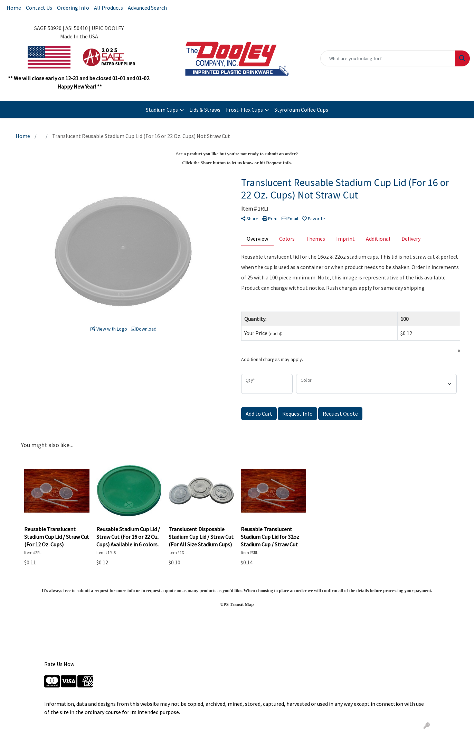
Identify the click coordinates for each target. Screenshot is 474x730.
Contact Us (39, 7)
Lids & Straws (204, 109)
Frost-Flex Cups (244, 109)
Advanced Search (147, 7)
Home (14, 7)
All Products (108, 7)
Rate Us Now (59, 663)
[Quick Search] (387, 58)
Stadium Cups (162, 109)
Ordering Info (73, 7)
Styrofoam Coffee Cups (301, 109)
